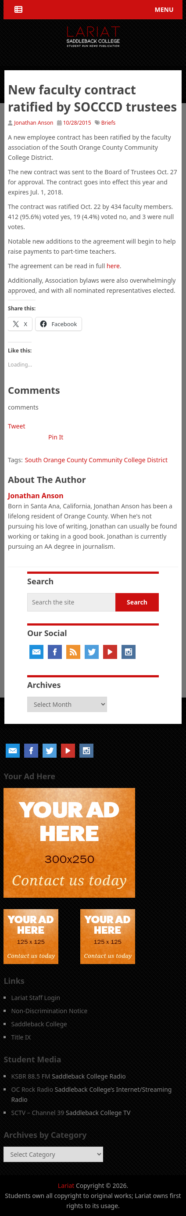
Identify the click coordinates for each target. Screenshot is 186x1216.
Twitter (92, 652)
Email (36, 652)
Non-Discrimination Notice (49, 1011)
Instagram (129, 652)
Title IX (21, 1037)
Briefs (108, 122)
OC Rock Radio (32, 1089)
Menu (164, 9)
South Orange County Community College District (96, 460)
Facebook (55, 652)
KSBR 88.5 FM (30, 1076)
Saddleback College (39, 1024)
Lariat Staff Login (35, 997)
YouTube (110, 652)
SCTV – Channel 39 (37, 1112)
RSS (73, 652)
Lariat (66, 1185)
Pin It (55, 437)
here (113, 266)
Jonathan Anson (33, 122)
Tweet (16, 426)
